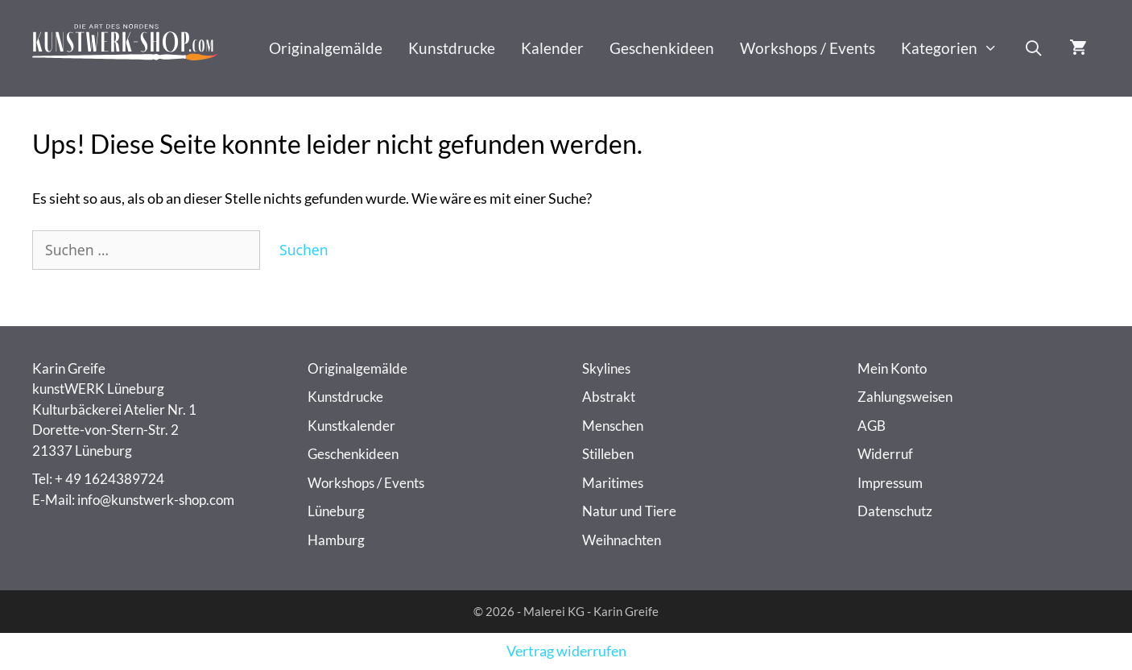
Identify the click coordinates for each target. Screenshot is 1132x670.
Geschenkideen (661, 48)
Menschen (612, 425)
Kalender (552, 48)
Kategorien (955, 48)
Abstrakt (608, 396)
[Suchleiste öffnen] (1033, 48)
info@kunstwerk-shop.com (155, 499)
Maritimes (612, 482)
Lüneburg (336, 510)
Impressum (890, 482)
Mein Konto (892, 368)
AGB (871, 425)
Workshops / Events (807, 48)
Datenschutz (894, 510)
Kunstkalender (351, 425)
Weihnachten (621, 539)
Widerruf (885, 453)
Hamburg (336, 539)
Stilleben (608, 453)
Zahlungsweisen (904, 396)
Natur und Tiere (629, 510)
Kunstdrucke (451, 48)
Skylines (606, 368)
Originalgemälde (325, 48)
